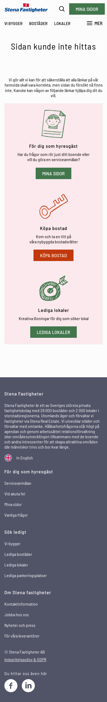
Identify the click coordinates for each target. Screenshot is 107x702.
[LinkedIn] (28, 685)
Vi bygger (13, 23)
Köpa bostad (53, 255)
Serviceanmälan (17, 483)
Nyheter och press (19, 625)
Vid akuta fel (14, 493)
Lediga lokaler (53, 332)
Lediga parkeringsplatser (25, 575)
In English (24, 457)
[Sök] (62, 9)
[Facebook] (10, 685)
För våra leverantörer (21, 635)
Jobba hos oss (16, 614)
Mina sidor (87, 9)
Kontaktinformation (21, 603)
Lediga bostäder (18, 554)
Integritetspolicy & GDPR (25, 659)
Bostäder (38, 23)
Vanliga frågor (16, 514)
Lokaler (62, 23)
